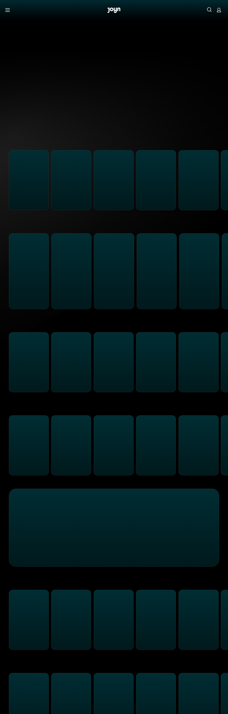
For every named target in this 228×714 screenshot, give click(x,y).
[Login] (219, 10)
